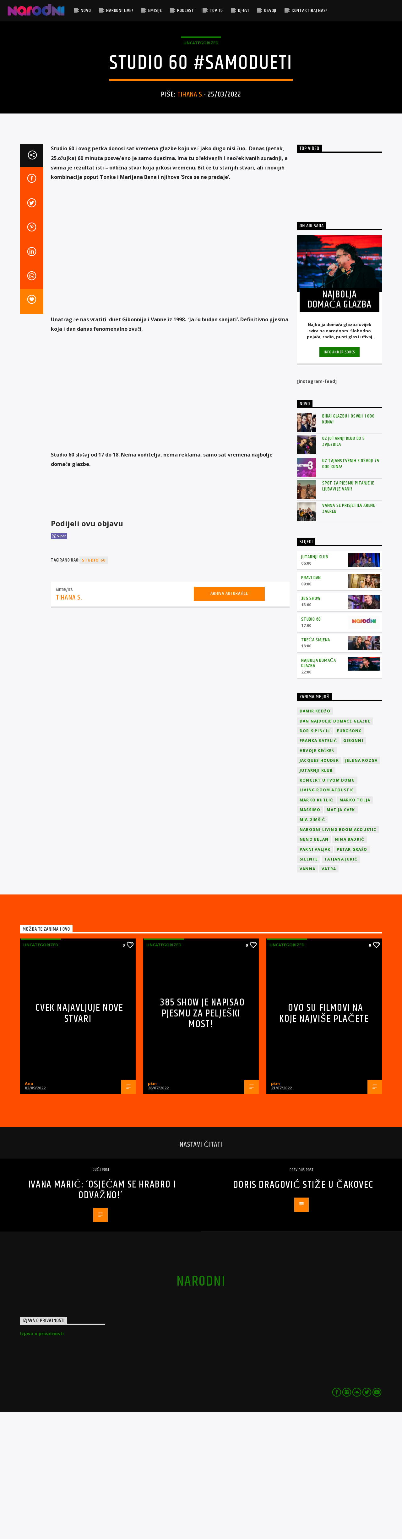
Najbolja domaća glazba (318, 790)
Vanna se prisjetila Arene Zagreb (348, 635)
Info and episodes (339, 479)
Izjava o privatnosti (42, 1461)
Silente (309, 986)
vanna (307, 996)
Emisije (155, 10)
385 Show (310, 725)
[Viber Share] (59, 663)
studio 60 (94, 687)
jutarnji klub (316, 897)
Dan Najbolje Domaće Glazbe (335, 848)
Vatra (329, 996)
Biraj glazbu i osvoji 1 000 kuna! (348, 546)
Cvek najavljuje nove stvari (79, 1140)
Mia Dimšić (312, 946)
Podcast (185, 10)
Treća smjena (315, 767)
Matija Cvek (341, 936)
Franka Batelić (318, 867)
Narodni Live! (119, 10)
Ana (29, 1210)
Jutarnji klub (314, 684)
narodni (201, 1409)
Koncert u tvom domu (327, 907)
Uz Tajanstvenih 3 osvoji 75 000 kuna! (350, 591)
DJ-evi (243, 10)
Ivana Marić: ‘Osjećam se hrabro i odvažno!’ (102, 1317)
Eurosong (349, 858)
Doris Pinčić (315, 858)
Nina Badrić (349, 966)
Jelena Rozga (361, 887)
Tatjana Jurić (340, 986)
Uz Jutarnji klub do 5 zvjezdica (343, 568)
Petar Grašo (352, 976)
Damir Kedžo (315, 838)
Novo (86, 10)
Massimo (310, 936)
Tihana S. (190, 157)
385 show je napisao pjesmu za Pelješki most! (202, 1140)
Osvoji (270, 10)
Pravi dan (311, 705)
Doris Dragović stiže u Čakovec (303, 1312)
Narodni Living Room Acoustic (338, 956)
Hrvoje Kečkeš (317, 877)
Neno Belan (314, 966)
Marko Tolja (355, 927)
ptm (152, 1210)
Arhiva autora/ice (229, 720)
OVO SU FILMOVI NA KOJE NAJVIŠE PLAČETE (324, 1140)
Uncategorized (201, 106)
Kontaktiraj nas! (310, 10)
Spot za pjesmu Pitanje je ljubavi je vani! (348, 613)
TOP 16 (216, 10)
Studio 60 (311, 746)
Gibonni (353, 867)
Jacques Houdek (319, 887)
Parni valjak (315, 976)
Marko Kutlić (316, 927)
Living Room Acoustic (327, 917)
